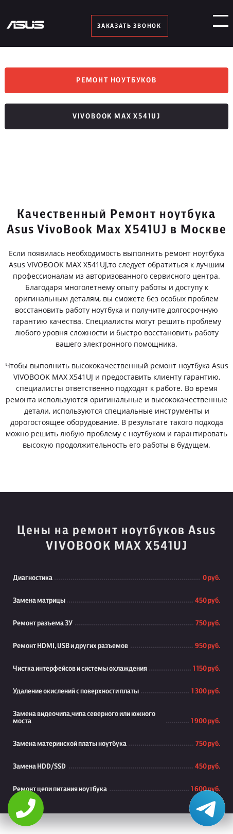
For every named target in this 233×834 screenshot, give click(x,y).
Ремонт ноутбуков (116, 80)
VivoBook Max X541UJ (116, 116)
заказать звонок (129, 26)
